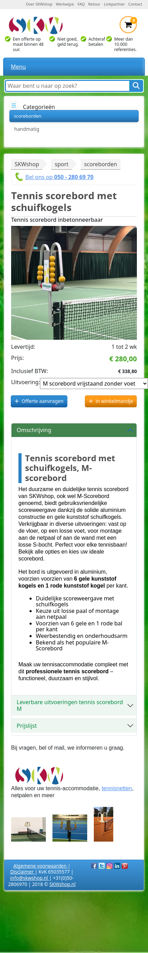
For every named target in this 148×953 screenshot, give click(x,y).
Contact (135, 4)
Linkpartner (114, 4)
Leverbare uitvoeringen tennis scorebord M (70, 705)
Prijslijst (27, 725)
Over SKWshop (39, 4)
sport (61, 164)
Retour (94, 4)
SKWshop (27, 164)
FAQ (81, 4)
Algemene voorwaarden (41, 865)
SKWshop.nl (62, 884)
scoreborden (27, 116)
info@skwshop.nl (29, 878)
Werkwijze (65, 4)
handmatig (26, 129)
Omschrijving (34, 430)
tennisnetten (117, 788)
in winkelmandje (114, 401)
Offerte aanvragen (43, 401)
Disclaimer (22, 871)
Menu (18, 66)
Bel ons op (59, 177)
